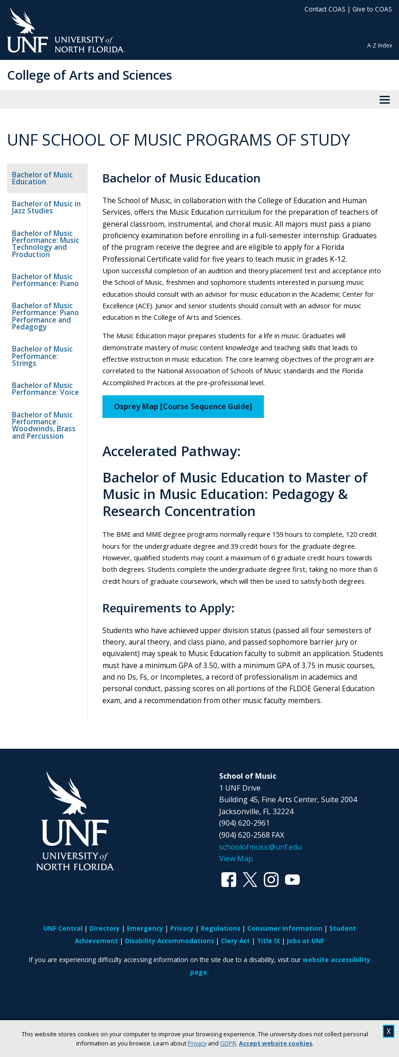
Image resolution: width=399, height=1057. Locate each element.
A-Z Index (379, 45)
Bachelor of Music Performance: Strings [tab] (48, 352)
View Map (236, 893)
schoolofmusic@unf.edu (260, 882)
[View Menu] (384, 99)
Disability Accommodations (169, 975)
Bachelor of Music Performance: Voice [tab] (45, 382)
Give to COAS (372, 9)
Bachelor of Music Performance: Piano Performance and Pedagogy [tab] (45, 316)
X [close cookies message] (389, 1031)
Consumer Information (284, 963)
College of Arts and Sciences (89, 74)
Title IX (268, 975)
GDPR (228, 1043)
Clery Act (235, 975)
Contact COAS (324, 9)
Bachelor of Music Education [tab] (42, 178)
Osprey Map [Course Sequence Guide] (191, 418)
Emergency (145, 963)
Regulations (220, 963)
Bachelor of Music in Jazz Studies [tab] (46, 207)
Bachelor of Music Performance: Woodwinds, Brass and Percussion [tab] (44, 418)
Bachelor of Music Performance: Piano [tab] (45, 280)
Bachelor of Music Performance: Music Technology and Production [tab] (45, 244)
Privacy (197, 1043)
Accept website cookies (275, 1043)
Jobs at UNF (305, 975)
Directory (104, 963)
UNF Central (63, 963)
